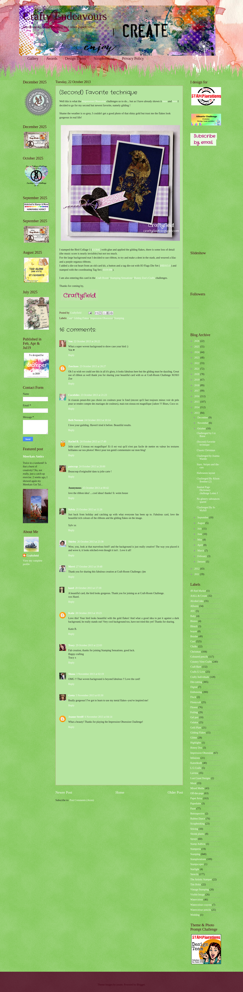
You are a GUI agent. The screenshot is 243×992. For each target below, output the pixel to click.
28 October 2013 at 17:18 (88, 588)
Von (70, 341)
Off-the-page (197, 793)
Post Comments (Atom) (82, 800)
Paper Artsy (196, 798)
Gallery (33, 58)
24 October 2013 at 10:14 (97, 420)
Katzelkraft (196, 763)
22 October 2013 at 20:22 (87, 341)
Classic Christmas (206, 450)
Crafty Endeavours (65, 16)
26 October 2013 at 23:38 (90, 541)
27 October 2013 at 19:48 (89, 566)
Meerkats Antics (33, 456)
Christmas (195, 651)
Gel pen (194, 717)
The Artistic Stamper (201, 879)
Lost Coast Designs (200, 778)
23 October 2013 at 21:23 (94, 395)
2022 (197, 363)
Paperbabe (195, 803)
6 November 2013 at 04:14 (98, 716)
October (201, 428)
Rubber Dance (197, 818)
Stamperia (195, 849)
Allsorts (194, 606)
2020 (197, 374)
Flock (193, 697)
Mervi (71, 566)
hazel (71, 588)
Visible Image (197, 894)
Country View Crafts (201, 661)
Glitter (193, 737)
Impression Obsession (94, 101)
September (203, 517)
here (164, 101)
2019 (197, 379)
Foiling (194, 712)
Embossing (196, 692)
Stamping (119, 318)
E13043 (96, 249)
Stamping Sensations (121, 277)
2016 (197, 396)
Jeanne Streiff (76, 716)
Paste (193, 808)
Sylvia (71, 509)
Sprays (193, 839)
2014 (197, 407)
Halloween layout (206, 473)
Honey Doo (196, 747)
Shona (71, 674)
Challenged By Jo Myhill (206, 509)
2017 (197, 390)
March (201, 550)
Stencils (194, 874)
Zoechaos (73, 366)
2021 (197, 368)
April (200, 545)
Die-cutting (196, 682)
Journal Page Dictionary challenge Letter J (207, 490)
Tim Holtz (195, 884)
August (201, 523)
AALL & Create (198, 595)
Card (70, 318)
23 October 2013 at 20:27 (93, 366)
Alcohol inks (197, 601)
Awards (51, 58)
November (203, 423)
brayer (193, 631)
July (199, 528)
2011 (197, 574)
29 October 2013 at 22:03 (89, 645)
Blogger (141, 984)
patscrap (73, 466)
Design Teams (75, 58)
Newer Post (63, 792)
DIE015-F (165, 265)
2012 (197, 568)
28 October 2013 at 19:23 (88, 613)
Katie (71, 613)
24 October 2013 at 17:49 (93, 441)
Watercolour (196, 899)
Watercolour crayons (201, 904)
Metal (193, 783)
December (203, 417)
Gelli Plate (195, 727)
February (202, 556)
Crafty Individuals (199, 677)
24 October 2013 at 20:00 (92, 466)
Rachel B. (73, 441)
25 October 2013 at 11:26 (89, 509)
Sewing (194, 828)
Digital (193, 687)
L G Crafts (195, 768)
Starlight (194, 869)
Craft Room (102, 277)
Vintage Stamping (199, 889)
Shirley (72, 541)
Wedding (194, 914)
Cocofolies (74, 395)
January (201, 561)
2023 (197, 357)
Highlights (195, 742)
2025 (197, 346)
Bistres (193, 621)
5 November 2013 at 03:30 (89, 695)
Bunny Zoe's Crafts (144, 277)
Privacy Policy (133, 58)
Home (120, 792)
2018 (197, 385)
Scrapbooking (104, 58)
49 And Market (198, 590)
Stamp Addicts (197, 844)
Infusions (195, 758)
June (200, 534)
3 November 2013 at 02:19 (90, 674)
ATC (192, 611)
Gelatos (194, 722)
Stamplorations (198, 859)
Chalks (193, 646)
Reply (71, 355)
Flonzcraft (195, 702)
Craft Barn (195, 666)
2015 (197, 401)
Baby (193, 616)
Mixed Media (197, 788)
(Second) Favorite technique (206, 443)
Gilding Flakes (81, 318)
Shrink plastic (197, 833)
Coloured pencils (199, 656)
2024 (197, 352)
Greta (71, 695)
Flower (194, 707)
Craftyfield (33, 555)
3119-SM (107, 269)
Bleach (193, 626)
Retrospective (197, 813)
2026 (197, 341)
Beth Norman (75, 420)
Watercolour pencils (200, 909)
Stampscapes (197, 864)
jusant (119, 984)
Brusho (194, 636)
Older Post (175, 792)
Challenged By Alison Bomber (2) (208, 480)
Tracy (71, 645)
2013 (197, 413)
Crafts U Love (197, 671)
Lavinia (194, 773)
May (200, 539)
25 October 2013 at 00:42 (96, 488)
